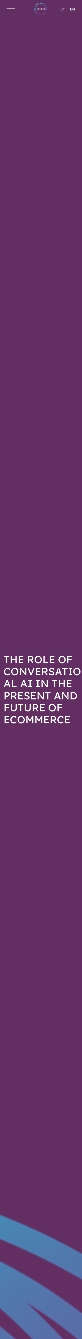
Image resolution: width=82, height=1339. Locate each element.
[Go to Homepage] (40, 9)
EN (72, 9)
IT (63, 9)
